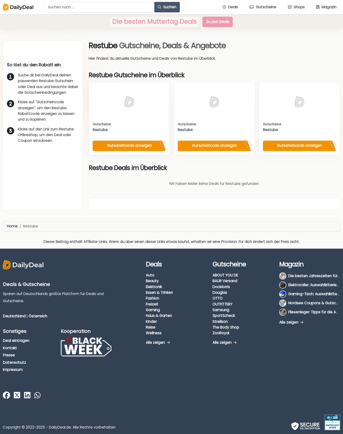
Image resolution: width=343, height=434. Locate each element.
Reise (150, 327)
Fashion (152, 298)
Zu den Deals (217, 21)
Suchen (167, 7)
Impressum (13, 369)
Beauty (152, 280)
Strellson (220, 321)
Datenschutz (14, 362)
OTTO (217, 298)
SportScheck (223, 315)
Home (12, 226)
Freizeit (152, 304)
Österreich (38, 316)
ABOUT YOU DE (225, 275)
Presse (9, 355)
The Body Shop (225, 327)
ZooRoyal (220, 332)
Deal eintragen (16, 340)
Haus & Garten (159, 315)
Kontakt (10, 347)
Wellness (153, 332)
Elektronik (154, 286)
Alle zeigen (158, 342)
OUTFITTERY (222, 304)
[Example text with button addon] (99, 7)
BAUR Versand (224, 280)
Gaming (153, 309)
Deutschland (14, 316)
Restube (100, 129)
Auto (150, 275)
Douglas (219, 292)
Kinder (151, 321)
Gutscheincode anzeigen (129, 145)
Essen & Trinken (159, 292)
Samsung (220, 309)
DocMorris (221, 286)
